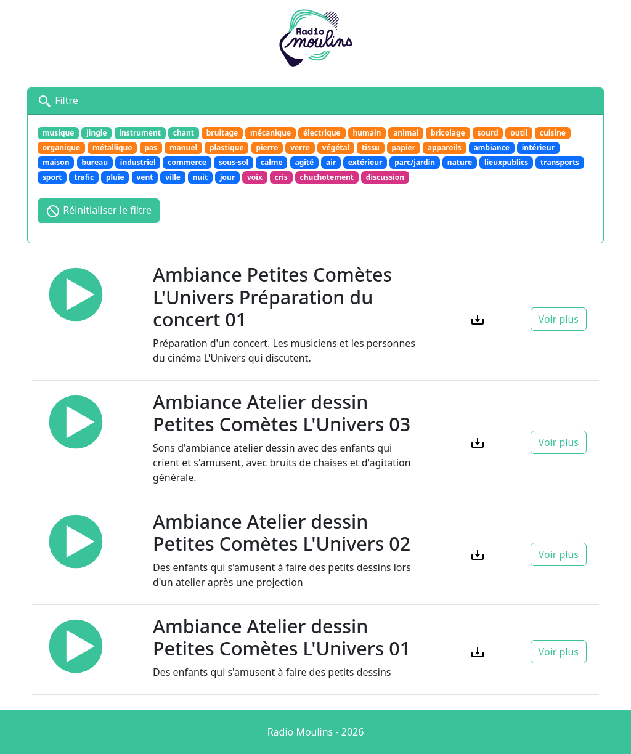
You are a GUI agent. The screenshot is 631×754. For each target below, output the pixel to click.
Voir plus (559, 319)
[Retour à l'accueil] (315, 36)
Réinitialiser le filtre (99, 211)
